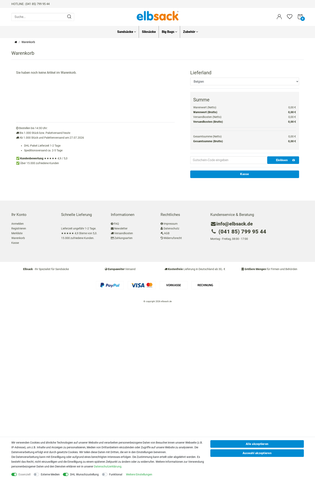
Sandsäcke (126, 32)
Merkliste (16, 233)
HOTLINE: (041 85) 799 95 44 (30, 4)
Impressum (170, 223)
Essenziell (24, 474)
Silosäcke (149, 32)
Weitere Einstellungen (139, 474)
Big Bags (169, 32)
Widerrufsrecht (173, 238)
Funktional (115, 474)
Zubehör (190, 32)
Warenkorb (18, 238)
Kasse (244, 174)
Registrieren (18, 228)
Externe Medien (50, 474)
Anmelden (17, 223)
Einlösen (285, 160)
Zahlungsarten (123, 238)
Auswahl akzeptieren (257, 453)
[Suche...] (42, 17)
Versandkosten (123, 233)
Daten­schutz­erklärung (107, 466)
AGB (167, 233)
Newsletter (121, 228)
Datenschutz (171, 228)
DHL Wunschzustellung (84, 474)
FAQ (116, 223)
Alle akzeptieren (257, 444)
